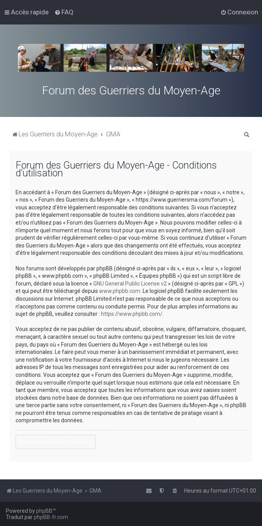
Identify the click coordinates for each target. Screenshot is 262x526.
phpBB (44, 511)
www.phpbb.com (119, 291)
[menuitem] (63, 12)
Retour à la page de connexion (56, 442)
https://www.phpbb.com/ (131, 314)
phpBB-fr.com (51, 517)
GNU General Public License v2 (130, 283)
